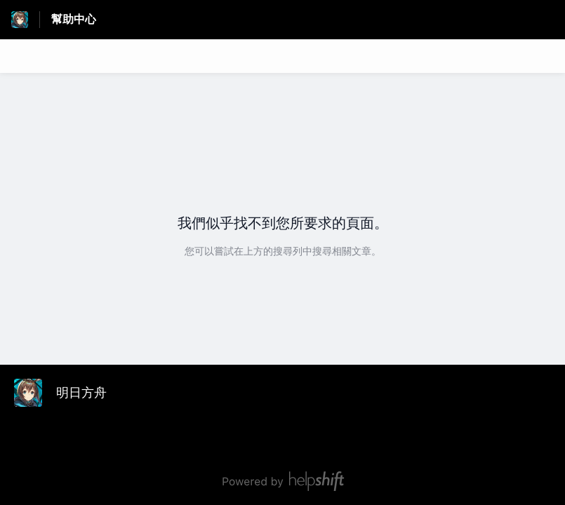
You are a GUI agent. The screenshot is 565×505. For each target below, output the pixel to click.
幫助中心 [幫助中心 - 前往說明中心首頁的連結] (73, 19)
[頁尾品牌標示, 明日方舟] (67, 393)
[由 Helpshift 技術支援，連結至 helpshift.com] (282, 481)
